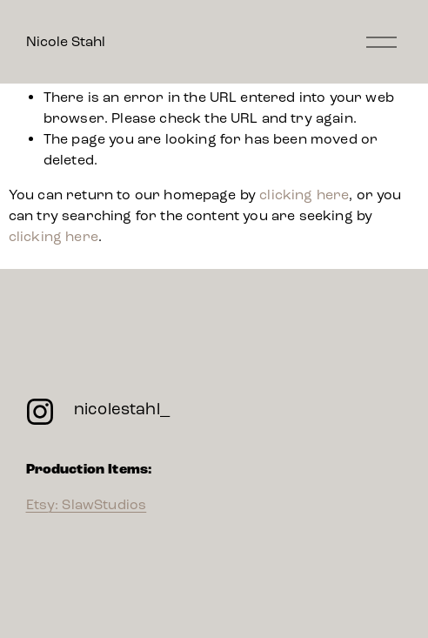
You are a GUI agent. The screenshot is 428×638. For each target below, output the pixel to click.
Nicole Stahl (65, 41)
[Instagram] (40, 412)
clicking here (304, 194)
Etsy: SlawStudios (86, 504)
